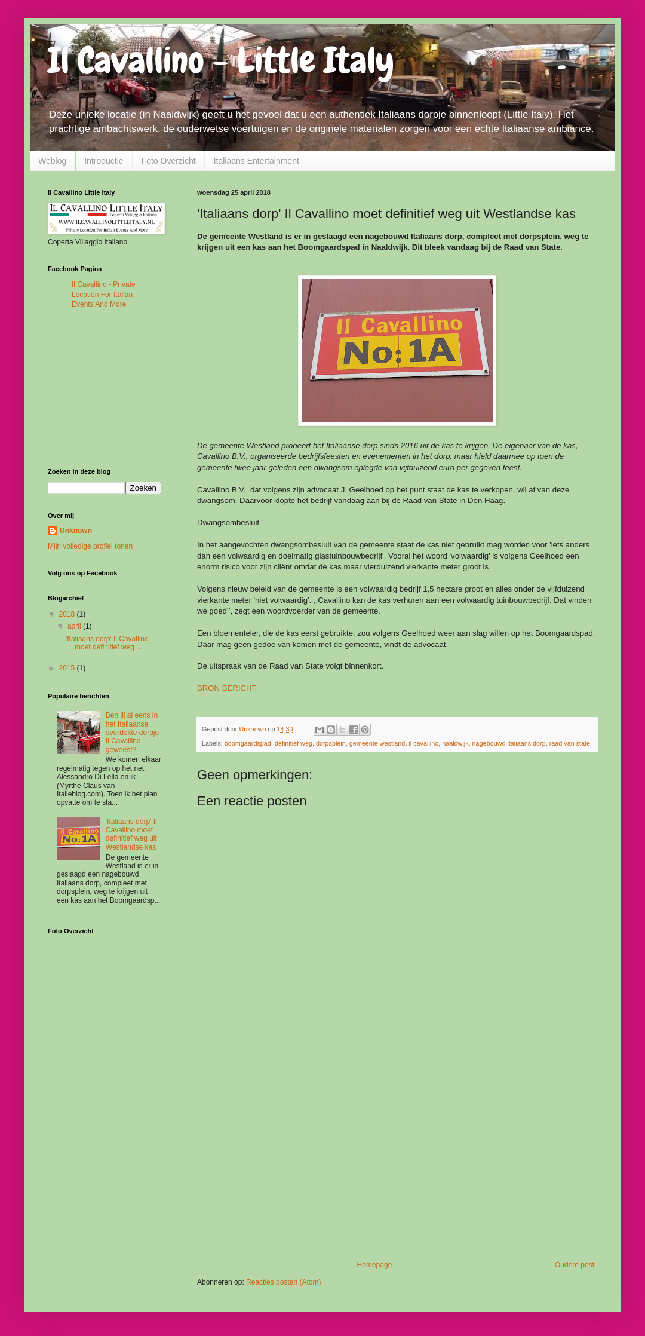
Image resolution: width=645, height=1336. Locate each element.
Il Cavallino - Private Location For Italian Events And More (104, 294)
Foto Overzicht (169, 161)
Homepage (374, 1265)
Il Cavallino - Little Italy (221, 60)
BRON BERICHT (226, 688)
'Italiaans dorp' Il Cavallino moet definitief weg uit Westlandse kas (131, 834)
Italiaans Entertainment (256, 161)
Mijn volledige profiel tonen (90, 546)
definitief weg (293, 743)
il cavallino (423, 743)
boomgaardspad (248, 743)
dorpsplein (331, 743)
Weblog (52, 161)
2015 (68, 668)
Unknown (76, 530)
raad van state (569, 743)
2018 (68, 614)
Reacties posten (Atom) (283, 1282)
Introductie (103, 161)
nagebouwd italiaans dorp (509, 743)
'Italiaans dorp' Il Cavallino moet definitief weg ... (107, 643)
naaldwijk (455, 743)
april (75, 626)
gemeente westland (377, 743)
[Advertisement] (397, 1162)
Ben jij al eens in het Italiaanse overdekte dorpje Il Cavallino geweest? (132, 732)
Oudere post (574, 1265)
